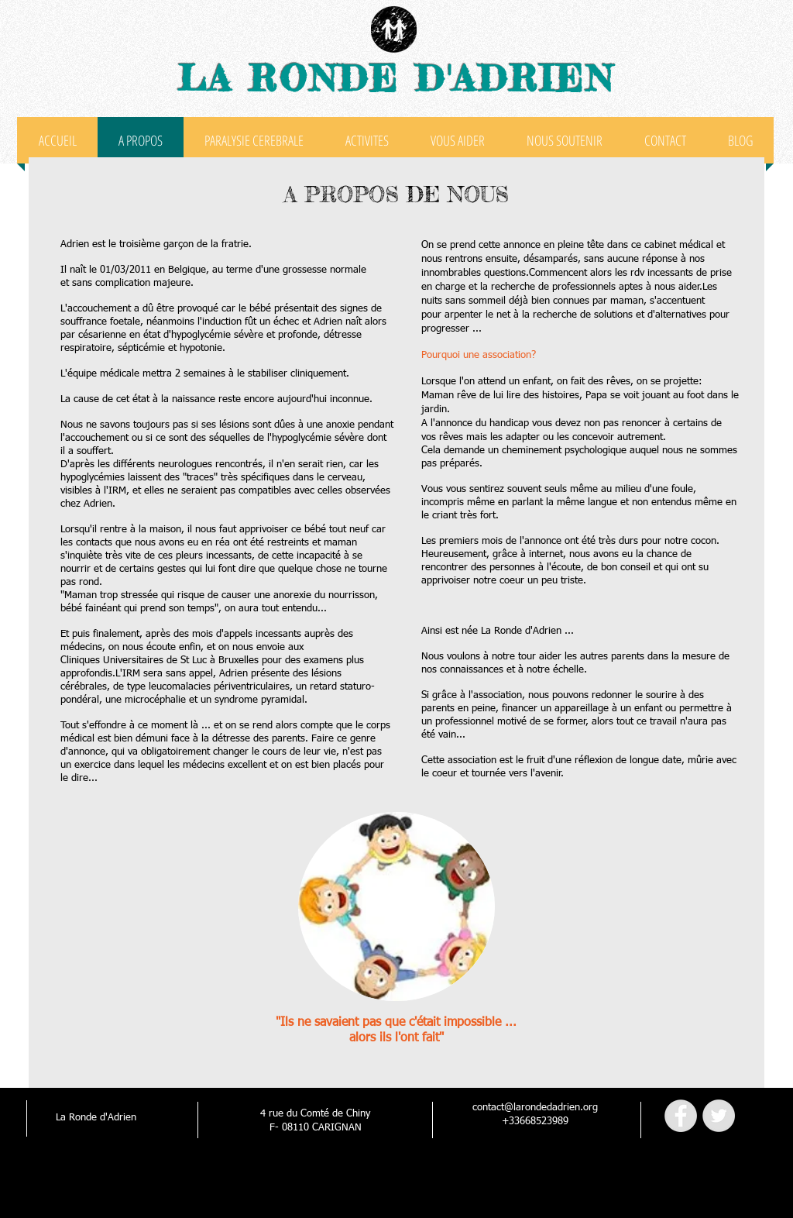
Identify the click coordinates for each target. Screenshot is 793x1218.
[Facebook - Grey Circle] (680, 1115)
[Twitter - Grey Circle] (718, 1115)
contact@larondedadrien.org (535, 1108)
